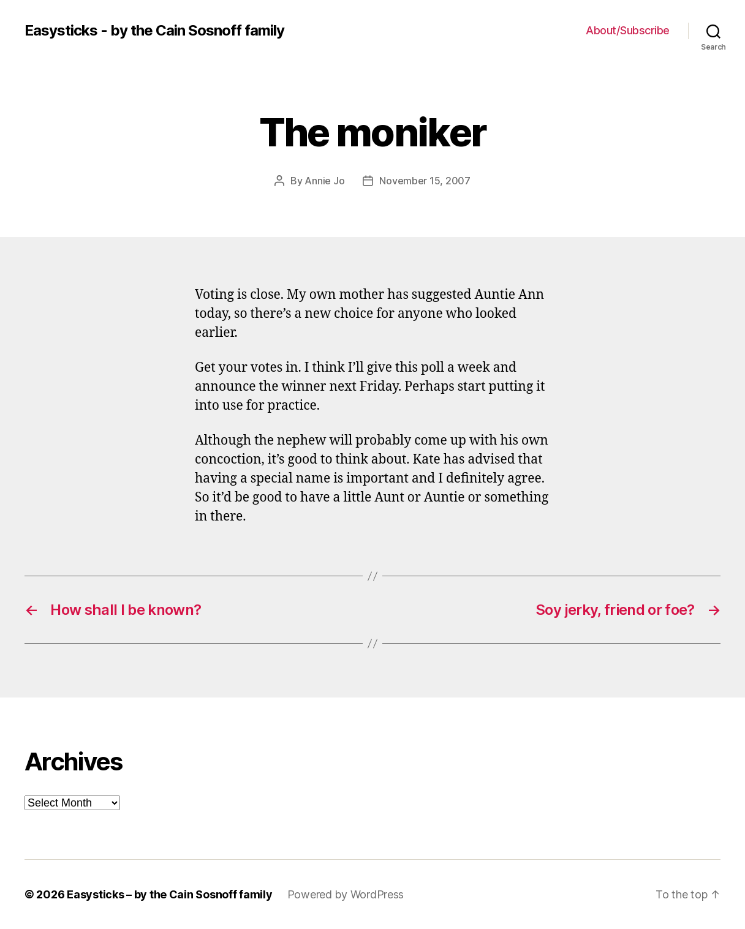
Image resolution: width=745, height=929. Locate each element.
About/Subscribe (628, 30)
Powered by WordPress (345, 894)
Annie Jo (324, 181)
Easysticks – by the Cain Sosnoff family (169, 894)
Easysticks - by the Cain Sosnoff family (154, 30)
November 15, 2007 (424, 181)
